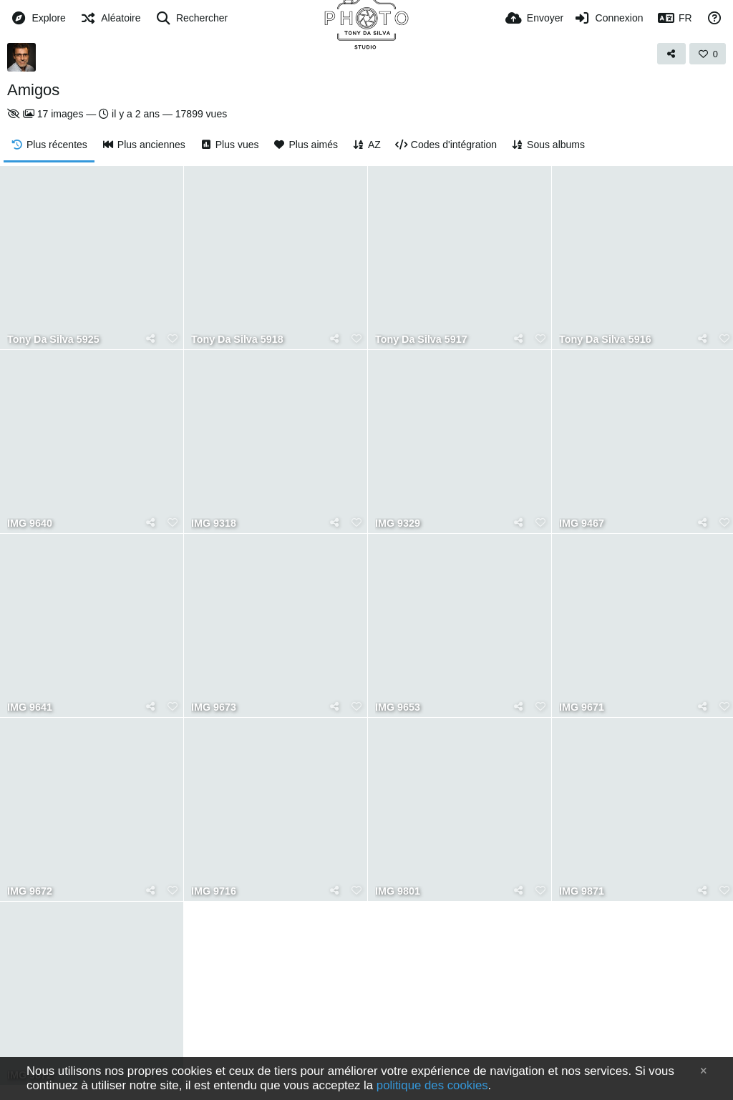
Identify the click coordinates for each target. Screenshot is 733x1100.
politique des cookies (432, 1085)
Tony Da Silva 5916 (605, 339)
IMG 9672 (29, 891)
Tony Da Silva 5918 (237, 339)
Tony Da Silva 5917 (421, 339)
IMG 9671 (581, 707)
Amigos (33, 90)
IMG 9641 (29, 707)
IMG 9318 (213, 523)
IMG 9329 (397, 523)
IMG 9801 (397, 891)
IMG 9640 (29, 523)
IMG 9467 (581, 523)
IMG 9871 (581, 891)
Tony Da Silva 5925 (53, 339)
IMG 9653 (397, 707)
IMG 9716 (213, 891)
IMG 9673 (213, 707)
